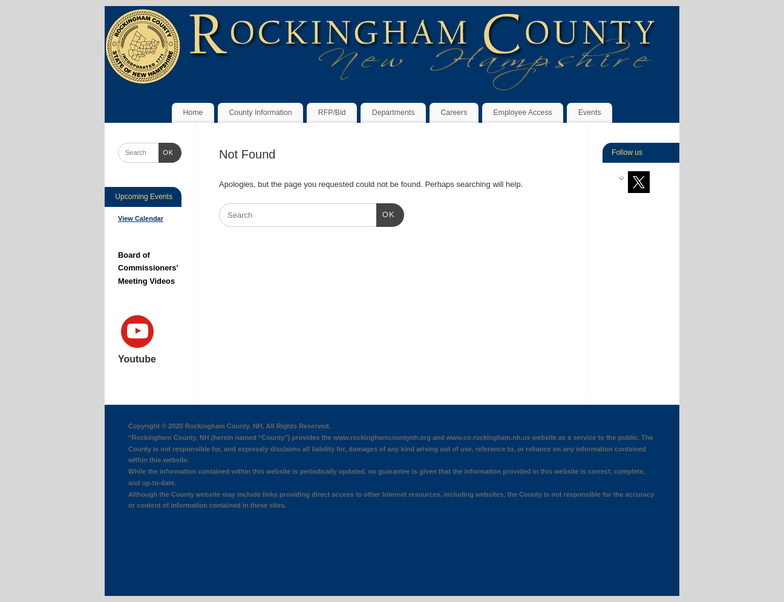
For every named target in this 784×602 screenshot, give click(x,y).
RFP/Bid (332, 112)
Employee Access (522, 112)
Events (589, 112)
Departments (393, 112)
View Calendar (140, 218)
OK (385, 213)
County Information (260, 112)
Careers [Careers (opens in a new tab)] (453, 112)
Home (193, 112)
